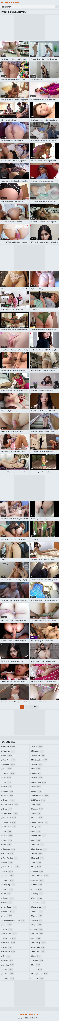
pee (36, 831)
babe (7, 768)
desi (7, 831)
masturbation (39, 759)
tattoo (37, 889)
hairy (7, 902)
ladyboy (8, 965)
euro (7, 844)
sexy (36, 866)
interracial (9, 942)
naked (36, 773)
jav (7, 956)
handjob (9, 911)
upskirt (37, 915)
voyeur (37, 929)
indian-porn (10, 933)
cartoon (8, 791)
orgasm (37, 809)
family (8, 871)
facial (8, 862)
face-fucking (10, 858)
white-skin (38, 951)
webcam (37, 933)
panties (37, 817)
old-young (38, 800)
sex (36, 862)
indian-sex (9, 938)
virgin (37, 924)
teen (37, 898)
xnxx (36, 956)
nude (37, 791)
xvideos (37, 960)
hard (7, 915)
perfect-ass (39, 835)
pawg (36, 826)
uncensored (39, 907)
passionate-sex (40, 822)
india (7, 924)
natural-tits (39, 782)
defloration (9, 822)
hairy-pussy (10, 907)
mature (37, 764)
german (8, 898)
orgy (36, 813)
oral (36, 804)
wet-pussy (39, 942)
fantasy (8, 875)
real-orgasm (39, 849)
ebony (8, 835)
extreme (8, 853)
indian (8, 929)
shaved (37, 871)
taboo (37, 884)
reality (37, 853)
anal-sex (9, 764)
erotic (7, 840)
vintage (37, 920)
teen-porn (38, 902)
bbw (7, 782)
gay (7, 893)
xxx (36, 965)
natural (37, 777)
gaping (8, 889)
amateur (9, 746)
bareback (9, 773)
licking (37, 746)
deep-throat (10, 813)
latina (8, 969)
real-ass (38, 844)
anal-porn (9, 759)
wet (36, 938)
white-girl (38, 947)
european (9, 849)
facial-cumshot (11, 866)
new (36, 786)
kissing (8, 960)
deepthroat (9, 817)
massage (38, 751)
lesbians (8, 978)
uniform (37, 911)
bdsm (7, 786)
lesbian (8, 973)
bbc (7, 777)
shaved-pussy (40, 875)
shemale (38, 880)
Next (36, 707)
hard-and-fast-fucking (14, 920)
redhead (38, 858)
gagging (8, 880)
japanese (9, 951)
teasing (37, 893)
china (7, 809)
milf (36, 768)
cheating (9, 800)
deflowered (9, 826)
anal (7, 755)
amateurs (9, 751)
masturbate (38, 755)
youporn (38, 978)
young (37, 969)
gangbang (9, 884)
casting (8, 795)
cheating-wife (10, 804)
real (36, 840)
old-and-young (40, 795)
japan (7, 947)
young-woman (40, 973)
